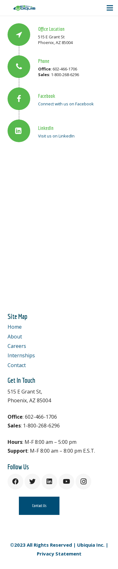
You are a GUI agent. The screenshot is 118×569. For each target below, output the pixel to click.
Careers (17, 346)
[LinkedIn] (49, 481)
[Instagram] (83, 481)
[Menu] (110, 8)
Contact (17, 365)
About (15, 336)
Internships (21, 355)
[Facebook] (15, 481)
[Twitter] (32, 481)
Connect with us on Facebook (66, 104)
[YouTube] (66, 481)
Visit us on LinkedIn (56, 136)
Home (15, 326)
